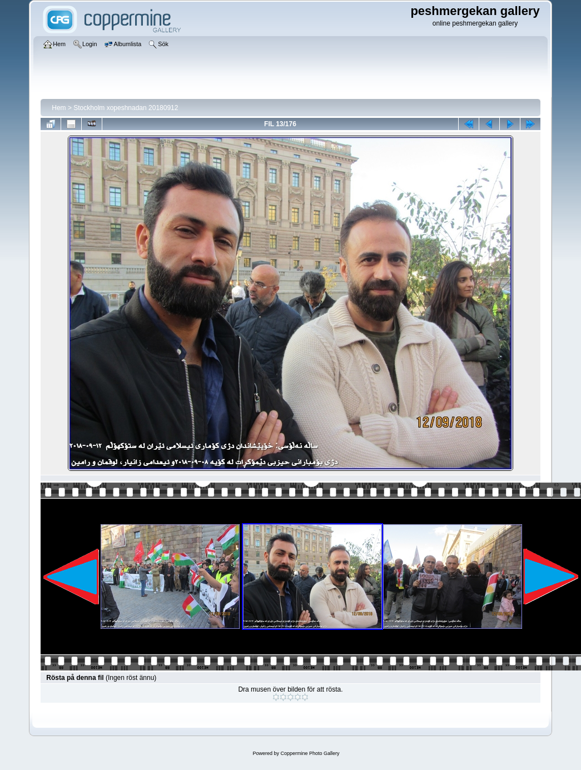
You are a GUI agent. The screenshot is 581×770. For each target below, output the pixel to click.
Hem (59, 108)
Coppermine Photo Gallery (309, 753)
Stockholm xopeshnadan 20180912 (125, 108)
